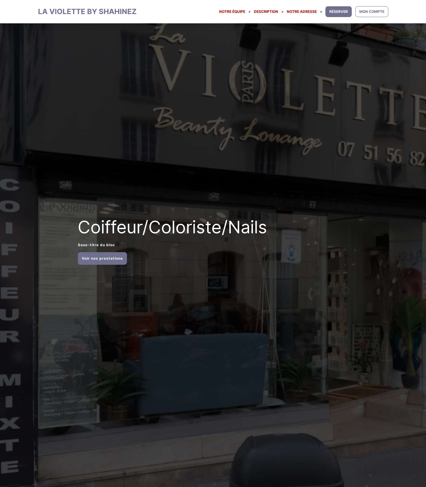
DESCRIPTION (266, 11)
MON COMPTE (371, 11)
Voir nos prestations (102, 258)
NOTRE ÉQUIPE (232, 11)
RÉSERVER (338, 11)
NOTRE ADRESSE (302, 11)
